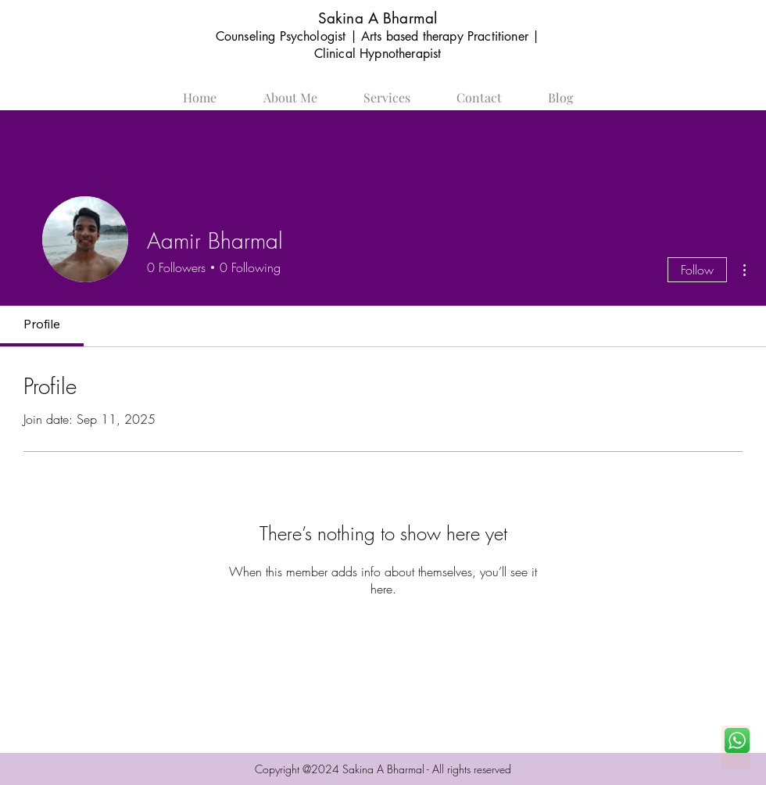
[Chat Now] (735, 747)
